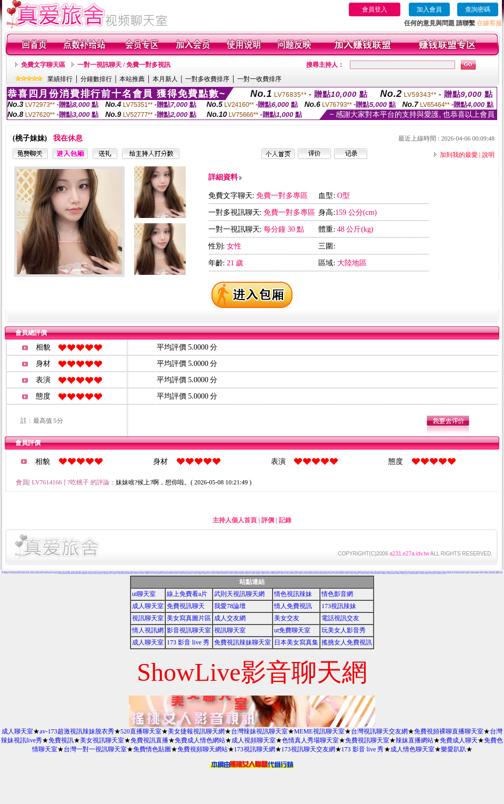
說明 (488, 154)
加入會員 (429, 9)
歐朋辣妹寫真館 (266, 573)
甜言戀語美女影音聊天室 (225, 573)
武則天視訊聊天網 (239, 594)
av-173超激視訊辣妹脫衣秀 (76, 731)
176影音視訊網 (309, 573)
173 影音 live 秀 (188, 642)
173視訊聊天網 (254, 749)
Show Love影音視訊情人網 (342, 572)
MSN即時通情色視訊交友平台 (206, 573)
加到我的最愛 (459, 154)
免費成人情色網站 (200, 740)
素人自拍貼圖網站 (390, 573)
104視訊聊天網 (132, 573)
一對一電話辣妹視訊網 (362, 573)
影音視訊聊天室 (189, 630)
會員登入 (374, 9)
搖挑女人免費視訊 (346, 642)
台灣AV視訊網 (153, 573)
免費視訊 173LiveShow (74, 573)
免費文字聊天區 (43, 64)
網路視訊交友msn (127, 572)
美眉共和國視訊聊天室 (384, 573)
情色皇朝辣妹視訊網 (416, 573)
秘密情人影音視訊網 (421, 573)
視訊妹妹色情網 (142, 573)
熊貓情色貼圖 (186, 572)
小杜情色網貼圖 (105, 573)
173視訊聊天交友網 (308, 749)
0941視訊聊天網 (368, 573)
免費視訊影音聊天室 (164, 573)
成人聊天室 (148, 606)
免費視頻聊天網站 (202, 749)
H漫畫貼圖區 (409, 571)
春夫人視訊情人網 (289, 573)
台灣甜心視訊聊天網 (438, 573)
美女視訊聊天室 (102, 740)
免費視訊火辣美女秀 (305, 573)
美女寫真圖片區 (189, 618)
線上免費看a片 (187, 594)
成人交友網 (230, 618)
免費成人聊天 (459, 740)
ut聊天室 (144, 594)
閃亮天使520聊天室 (373, 573)
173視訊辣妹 (338, 606)
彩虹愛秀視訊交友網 (325, 573)
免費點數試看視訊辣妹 (319, 573)
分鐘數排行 (96, 79)
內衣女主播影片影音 (353, 571)
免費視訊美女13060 (158, 573)
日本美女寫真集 (296, 642)
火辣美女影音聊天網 (67, 573)
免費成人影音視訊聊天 (218, 573)
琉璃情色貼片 (398, 573)
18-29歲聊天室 (346, 573)
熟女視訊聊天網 (444, 573)
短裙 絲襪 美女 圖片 (427, 573)
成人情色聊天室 (412, 749)
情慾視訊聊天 (299, 573)
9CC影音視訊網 (231, 573)
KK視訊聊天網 (253, 573)
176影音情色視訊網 (236, 573)
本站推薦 (132, 79)
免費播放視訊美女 (342, 573)
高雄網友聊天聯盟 (200, 573)
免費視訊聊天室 (367, 740)
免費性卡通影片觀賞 (458, 572)
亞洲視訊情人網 (100, 573)
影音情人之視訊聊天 (169, 573)
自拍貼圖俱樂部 (127, 573)
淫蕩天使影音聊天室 (277, 573)
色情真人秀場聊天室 (310, 740)
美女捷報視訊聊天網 (196, 731)
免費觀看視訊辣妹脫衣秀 (84, 573)
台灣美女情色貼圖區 (356, 573)
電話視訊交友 (340, 618)
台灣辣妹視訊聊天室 (259, 731)
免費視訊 (61, 740)
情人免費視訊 (293, 606)
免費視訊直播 (149, 740)
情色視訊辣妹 (293, 594)
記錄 (285, 520)
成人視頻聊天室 (253, 740)
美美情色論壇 (122, 573)
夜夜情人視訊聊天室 (271, 573)
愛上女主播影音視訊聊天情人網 (189, 573)
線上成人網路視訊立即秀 (175, 573)
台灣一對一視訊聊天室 (95, 749)
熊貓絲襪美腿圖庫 (63, 573)
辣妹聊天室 (79, 573)
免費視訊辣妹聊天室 (242, 642)
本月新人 (165, 79)
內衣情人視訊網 (109, 573)
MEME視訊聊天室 (319, 731)
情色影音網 (337, 594)
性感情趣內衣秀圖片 (241, 573)
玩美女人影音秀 (343, 630)
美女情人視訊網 (90, 573)
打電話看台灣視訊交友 (182, 573)
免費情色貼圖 (152, 749)
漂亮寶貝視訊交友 (411, 573)
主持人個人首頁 (235, 520)
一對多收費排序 (207, 79)
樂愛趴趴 (453, 749)
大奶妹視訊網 (394, 573)
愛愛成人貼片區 (426, 572)
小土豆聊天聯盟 (351, 573)
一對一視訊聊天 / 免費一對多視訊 (123, 64)
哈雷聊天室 (453, 572)
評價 (267, 520)
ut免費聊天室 (292, 630)
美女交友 (286, 618)
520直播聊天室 (141, 731)
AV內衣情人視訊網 (95, 573)
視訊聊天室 (148, 618)
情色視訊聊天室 (314, 573)
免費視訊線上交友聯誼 (283, 573)
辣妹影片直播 (460, 571)
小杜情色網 (406, 572)
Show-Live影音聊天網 (294, 573)
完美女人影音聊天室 (432, 573)
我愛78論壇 (230, 606)
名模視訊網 (402, 573)
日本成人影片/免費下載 (336, 573)
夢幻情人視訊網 (213, 573)
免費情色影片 (379, 572)
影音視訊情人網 (114, 573)
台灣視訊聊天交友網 (379, 731)
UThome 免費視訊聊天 (147, 573)
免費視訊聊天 (186, 606)
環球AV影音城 (406, 573)
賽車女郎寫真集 (135, 571)
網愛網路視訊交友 (258, 573)
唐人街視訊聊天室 (378, 573)
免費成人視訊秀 (330, 573)
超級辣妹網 (262, 573)
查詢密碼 (477, 9)
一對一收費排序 (259, 79)
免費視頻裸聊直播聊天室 (448, 731)
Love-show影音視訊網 (247, 573)
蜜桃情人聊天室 (195, 573)
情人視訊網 (148, 630)
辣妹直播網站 (415, 740)
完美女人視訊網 (118, 573)
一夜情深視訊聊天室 (136, 573)
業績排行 (60, 79)
